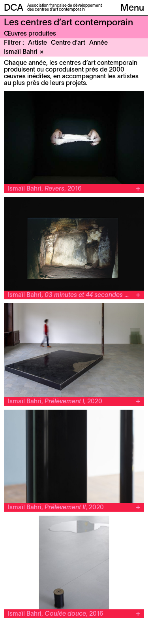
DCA (13, 8)
